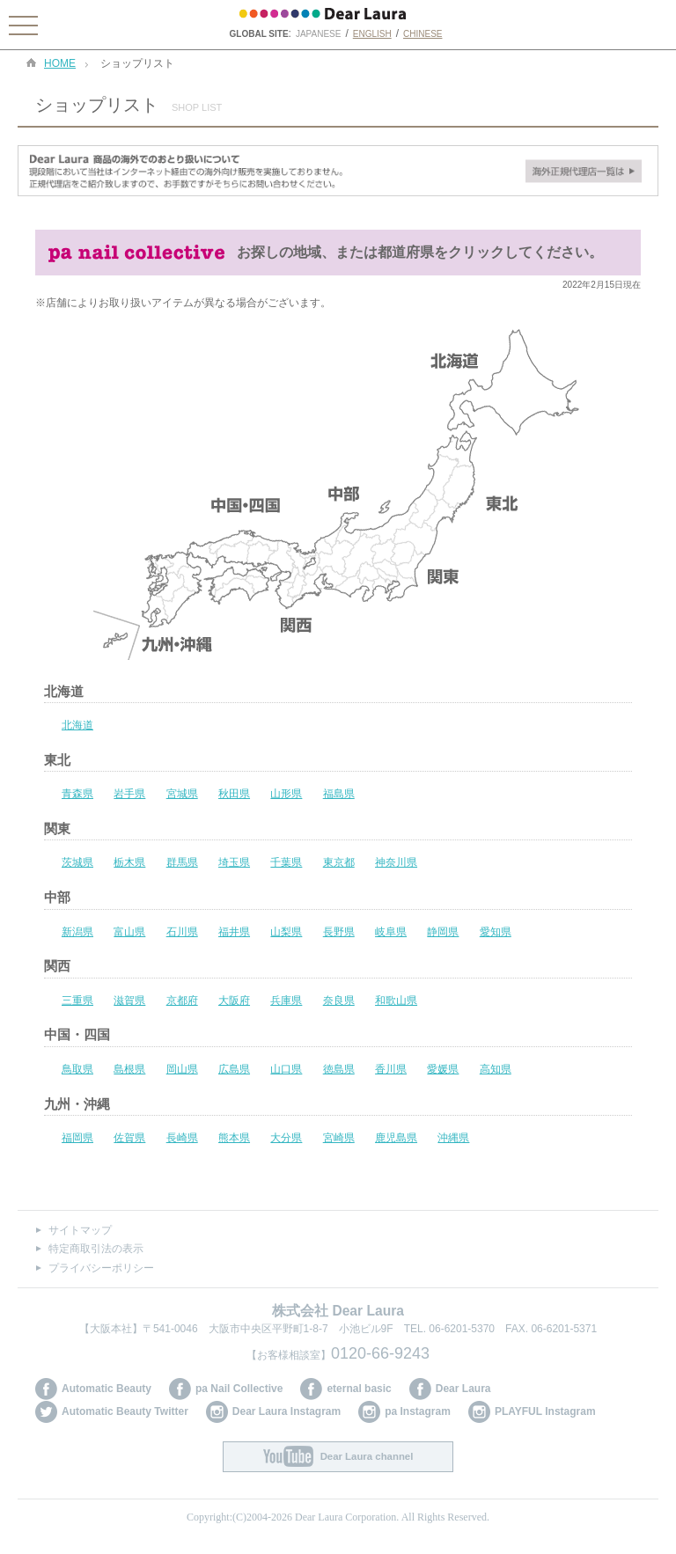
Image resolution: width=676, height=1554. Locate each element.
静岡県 (443, 932)
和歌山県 (396, 1000)
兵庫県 (286, 1000)
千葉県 (286, 862)
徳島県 (339, 1069)
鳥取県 (77, 1069)
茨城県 (77, 862)
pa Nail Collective (239, 1388)
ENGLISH (372, 34)
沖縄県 (453, 1138)
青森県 (77, 794)
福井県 (234, 932)
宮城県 (182, 794)
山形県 (286, 794)
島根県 (129, 1069)
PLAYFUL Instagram (545, 1411)
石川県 (182, 932)
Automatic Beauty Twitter (125, 1411)
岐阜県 (391, 932)
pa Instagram (418, 1411)
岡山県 (182, 1069)
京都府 (182, 1000)
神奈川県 (396, 862)
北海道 (64, 691)
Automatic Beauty (106, 1388)
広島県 (234, 1069)
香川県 (391, 1069)
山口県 (286, 1069)
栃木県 (129, 862)
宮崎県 (339, 1138)
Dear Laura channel (367, 1456)
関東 (57, 828)
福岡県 (77, 1138)
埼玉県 (234, 862)
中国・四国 (77, 1034)
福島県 (339, 794)
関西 (57, 965)
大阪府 (234, 1000)
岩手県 (129, 794)
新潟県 (77, 932)
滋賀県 (129, 1000)
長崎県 (182, 1138)
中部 (57, 897)
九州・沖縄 (77, 1103)
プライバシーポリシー (101, 1268)
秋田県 (234, 794)
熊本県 (234, 1138)
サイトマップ (80, 1230)
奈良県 (339, 1000)
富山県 (129, 932)
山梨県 (286, 932)
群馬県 (182, 862)
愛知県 (495, 932)
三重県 (77, 1000)
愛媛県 (443, 1069)
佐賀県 (129, 1138)
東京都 (339, 862)
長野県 (339, 932)
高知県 (495, 1069)
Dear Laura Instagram (286, 1411)
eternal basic (359, 1388)
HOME (60, 64)
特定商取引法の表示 (95, 1248)
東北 (57, 759)
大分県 (286, 1138)
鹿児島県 (396, 1138)
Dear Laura (463, 1388)
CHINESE (422, 34)
